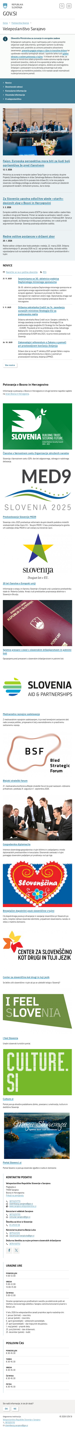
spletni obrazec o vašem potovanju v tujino (40, 55)
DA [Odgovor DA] (6, 1408)
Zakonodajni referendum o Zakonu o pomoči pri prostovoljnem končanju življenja (42, 344)
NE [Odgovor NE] (15, 1408)
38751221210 (14, 1233)
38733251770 (14, 1201)
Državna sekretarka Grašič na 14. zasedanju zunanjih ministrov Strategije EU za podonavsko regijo (41, 311)
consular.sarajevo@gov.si (19, 1217)
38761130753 (14, 1244)
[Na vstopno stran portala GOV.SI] (14, 9)
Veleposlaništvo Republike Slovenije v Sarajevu (21, 1420)
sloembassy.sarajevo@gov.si (21, 1204)
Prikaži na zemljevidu (15, 1195)
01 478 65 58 (14, 1225)
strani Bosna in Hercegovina (17, 394)
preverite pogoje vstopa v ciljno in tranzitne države (44, 50)
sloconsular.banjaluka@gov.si (21, 1236)
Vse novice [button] (10, 365)
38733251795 (14, 1214)
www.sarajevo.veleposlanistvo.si (22, 1206)
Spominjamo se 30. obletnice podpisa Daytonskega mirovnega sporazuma (38, 280)
